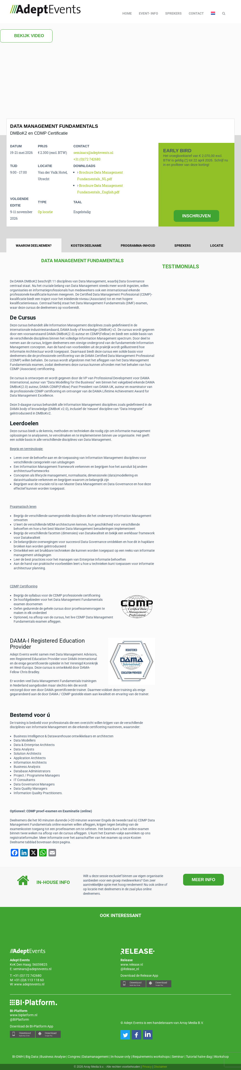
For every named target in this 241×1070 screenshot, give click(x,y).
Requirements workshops (151, 1056)
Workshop (221, 1056)
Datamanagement (95, 1056)
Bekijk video (26, 36)
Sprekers (173, 13)
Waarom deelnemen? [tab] (34, 245)
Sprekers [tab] (182, 245)
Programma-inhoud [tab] (138, 245)
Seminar (178, 1056)
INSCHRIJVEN (196, 216)
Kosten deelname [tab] (86, 245)
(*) (186, 160)
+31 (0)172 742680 (86, 159)
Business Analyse (53, 1056)
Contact (196, 13)
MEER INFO (203, 879)
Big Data (32, 1056)
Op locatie (45, 212)
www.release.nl (131, 964)
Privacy (147, 1066)
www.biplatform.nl (23, 1015)
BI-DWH (18, 1056)
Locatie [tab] (216, 245)
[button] (125, 1034)
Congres (74, 1056)
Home (127, 13)
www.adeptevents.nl (29, 984)
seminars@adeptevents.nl (93, 152)
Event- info (148, 13)
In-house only (120, 1056)
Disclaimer (160, 1066)
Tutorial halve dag (199, 1056)
